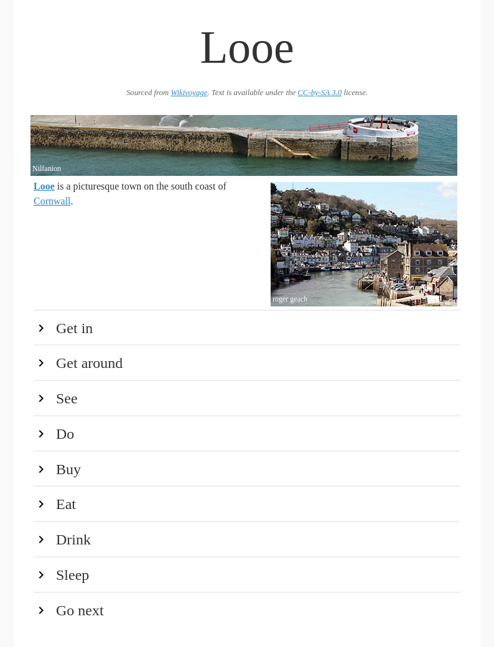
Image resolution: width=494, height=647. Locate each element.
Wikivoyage (188, 92)
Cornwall (52, 201)
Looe (44, 186)
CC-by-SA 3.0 (319, 92)
